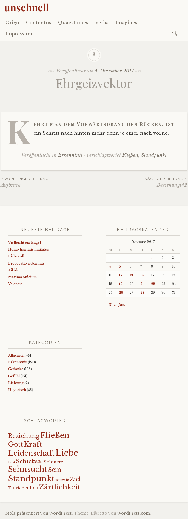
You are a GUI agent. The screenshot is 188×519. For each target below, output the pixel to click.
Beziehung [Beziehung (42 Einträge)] (23, 436)
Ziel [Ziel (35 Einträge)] (75, 479)
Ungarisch (17, 390)
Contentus (38, 22)
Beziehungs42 (140, 182)
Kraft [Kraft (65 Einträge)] (33, 444)
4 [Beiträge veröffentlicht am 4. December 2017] (110, 266)
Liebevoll (16, 256)
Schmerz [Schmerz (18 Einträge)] (53, 461)
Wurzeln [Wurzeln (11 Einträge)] (62, 480)
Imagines (126, 22)
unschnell (26, 7)
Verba (102, 22)
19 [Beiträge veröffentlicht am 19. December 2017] (121, 284)
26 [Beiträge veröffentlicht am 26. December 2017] (121, 292)
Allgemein (16, 355)
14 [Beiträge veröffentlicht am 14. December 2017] (142, 275)
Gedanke (15, 369)
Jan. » (123, 305)
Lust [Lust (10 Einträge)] (11, 462)
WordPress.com (133, 513)
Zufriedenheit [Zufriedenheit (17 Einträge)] (23, 488)
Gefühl (14, 376)
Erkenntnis (70, 155)
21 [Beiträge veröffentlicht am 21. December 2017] (142, 284)
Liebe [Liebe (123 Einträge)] (66, 453)
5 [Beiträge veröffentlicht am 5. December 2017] (120, 266)
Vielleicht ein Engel (24, 242)
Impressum (18, 34)
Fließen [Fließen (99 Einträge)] (54, 435)
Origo (12, 22)
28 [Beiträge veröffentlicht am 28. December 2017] (142, 292)
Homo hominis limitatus (28, 249)
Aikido (13, 270)
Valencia (15, 284)
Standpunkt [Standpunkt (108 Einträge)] (31, 478)
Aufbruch (47, 182)
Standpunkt (154, 155)
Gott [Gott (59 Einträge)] (15, 444)
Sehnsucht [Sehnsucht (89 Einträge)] (27, 469)
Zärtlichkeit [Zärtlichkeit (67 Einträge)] (59, 487)
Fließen (130, 155)
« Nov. (111, 305)
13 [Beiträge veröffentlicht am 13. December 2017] (131, 275)
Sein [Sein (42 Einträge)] (54, 469)
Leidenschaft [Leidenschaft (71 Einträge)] (31, 453)
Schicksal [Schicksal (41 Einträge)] (29, 461)
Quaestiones (73, 22)
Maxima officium (22, 277)
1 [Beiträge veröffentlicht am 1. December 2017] (151, 258)
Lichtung (16, 383)
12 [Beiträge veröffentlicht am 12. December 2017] (120, 275)
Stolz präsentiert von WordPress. (39, 513)
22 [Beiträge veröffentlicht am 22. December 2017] (153, 284)
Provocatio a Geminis (26, 263)
